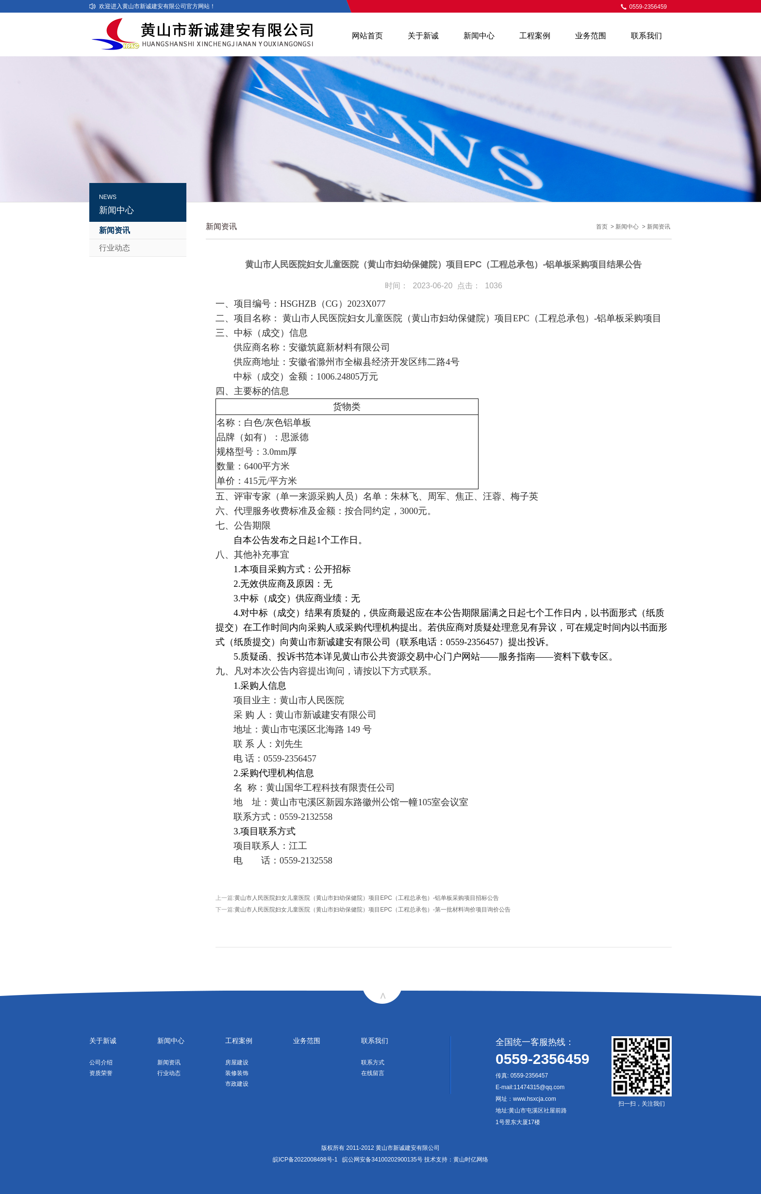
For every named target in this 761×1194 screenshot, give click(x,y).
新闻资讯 (114, 230)
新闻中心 (479, 36)
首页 (602, 226)
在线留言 (372, 1073)
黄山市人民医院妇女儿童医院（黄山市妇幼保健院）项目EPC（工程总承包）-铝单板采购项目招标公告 (366, 898)
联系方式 (372, 1062)
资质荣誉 (101, 1073)
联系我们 (646, 36)
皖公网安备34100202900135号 (382, 1159)
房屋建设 (236, 1062)
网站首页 (367, 36)
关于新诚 (423, 36)
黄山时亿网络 (470, 1159)
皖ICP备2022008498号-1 (305, 1159)
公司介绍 (101, 1062)
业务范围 (590, 36)
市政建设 (236, 1083)
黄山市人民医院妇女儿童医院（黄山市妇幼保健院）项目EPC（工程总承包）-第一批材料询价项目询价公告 (372, 909)
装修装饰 (236, 1073)
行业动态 (114, 248)
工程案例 (534, 36)
